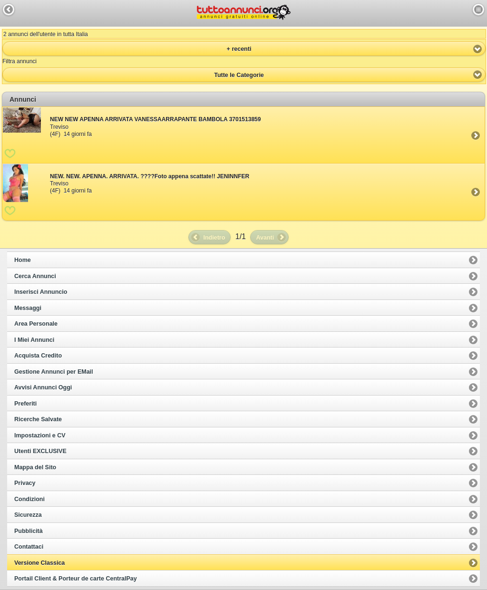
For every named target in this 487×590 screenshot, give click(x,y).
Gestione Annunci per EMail (53, 371)
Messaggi (27, 308)
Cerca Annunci (35, 276)
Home (22, 260)
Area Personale (36, 323)
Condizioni (29, 499)
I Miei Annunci (34, 340)
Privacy (24, 483)
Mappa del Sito (35, 467)
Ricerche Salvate (38, 419)
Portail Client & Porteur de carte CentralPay (75, 578)
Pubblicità (28, 531)
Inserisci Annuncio (40, 292)
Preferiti (25, 403)
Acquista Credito (38, 355)
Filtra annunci (19, 61)
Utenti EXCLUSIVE (40, 451)
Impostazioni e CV (40, 435)
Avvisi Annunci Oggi (43, 387)
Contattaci (28, 546)
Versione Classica (39, 563)
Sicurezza (28, 515)
